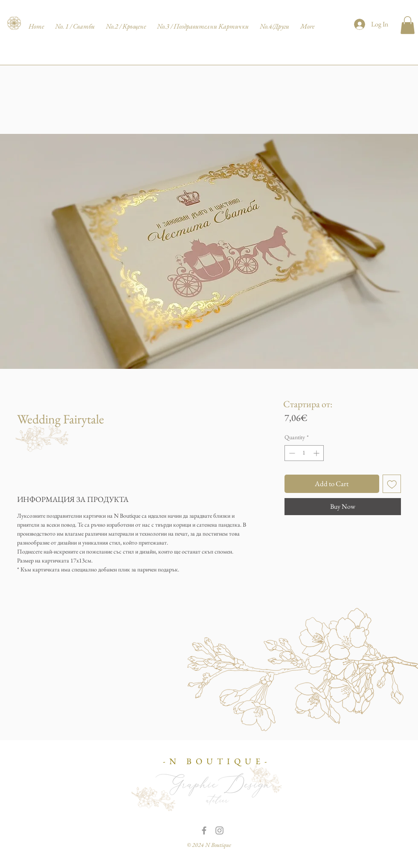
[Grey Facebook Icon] (204, 830)
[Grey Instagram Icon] (219, 830)
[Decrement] (291, 453)
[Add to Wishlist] (392, 484)
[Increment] (317, 453)
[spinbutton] (304, 453)
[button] (407, 25)
